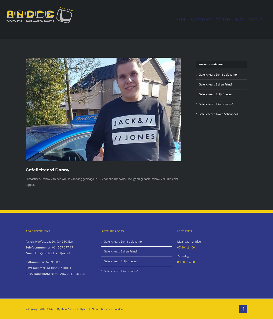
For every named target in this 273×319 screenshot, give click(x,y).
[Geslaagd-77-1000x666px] (103, 109)
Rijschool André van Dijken (72, 309)
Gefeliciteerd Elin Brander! (216, 104)
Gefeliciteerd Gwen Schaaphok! (219, 114)
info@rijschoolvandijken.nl (52, 253)
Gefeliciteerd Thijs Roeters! (216, 94)
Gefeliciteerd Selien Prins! (215, 84)
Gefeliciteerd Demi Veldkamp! (218, 74)
